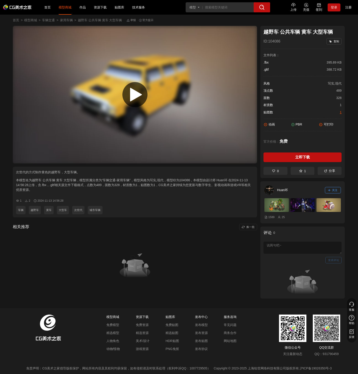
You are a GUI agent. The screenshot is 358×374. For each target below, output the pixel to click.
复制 (334, 41)
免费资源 (142, 325)
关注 (333, 190)
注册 (348, 7)
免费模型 (112, 325)
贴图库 (119, 7)
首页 (47, 7)
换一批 (248, 227)
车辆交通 (48, 20)
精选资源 (142, 333)
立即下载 (302, 157)
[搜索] (262, 7)
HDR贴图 (172, 341)
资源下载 (100, 7)
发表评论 (333, 260)
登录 (334, 7)
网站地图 (230, 341)
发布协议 (201, 349)
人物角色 (112, 341)
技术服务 (138, 7)
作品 (82, 7)
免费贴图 (172, 325)
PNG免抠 (172, 349)
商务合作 (230, 333)
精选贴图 (172, 333)
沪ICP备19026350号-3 (316, 368)
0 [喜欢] (275, 171)
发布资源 (201, 333)
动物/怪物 (113, 349)
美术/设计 (143, 341)
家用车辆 (66, 20)
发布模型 (201, 325)
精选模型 (112, 333)
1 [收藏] (302, 171)
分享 (329, 171)
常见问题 (230, 325)
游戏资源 (142, 349)
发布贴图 (201, 341)
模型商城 (65, 7)
